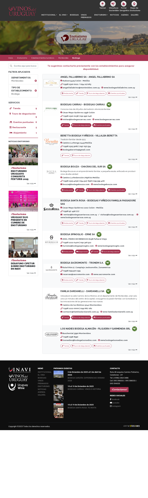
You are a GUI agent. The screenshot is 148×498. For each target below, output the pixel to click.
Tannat (102, 5)
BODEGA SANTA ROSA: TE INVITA (82, 407)
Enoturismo (100, 15)
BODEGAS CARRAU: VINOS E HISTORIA (84, 389)
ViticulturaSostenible (113, 6)
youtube (114, 403)
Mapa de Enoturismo (135, 6)
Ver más (132, 97)
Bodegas (74, 15)
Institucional (48, 15)
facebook (114, 399)
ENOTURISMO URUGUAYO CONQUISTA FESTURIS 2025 (19, 175)
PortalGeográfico (124, 6)
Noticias (114, 15)
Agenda (125, 15)
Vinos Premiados (86, 16)
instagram (115, 406)
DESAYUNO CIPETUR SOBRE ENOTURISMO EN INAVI (23, 266)
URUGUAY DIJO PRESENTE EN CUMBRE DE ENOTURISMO (19, 221)
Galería (134, 15)
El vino (62, 15)
